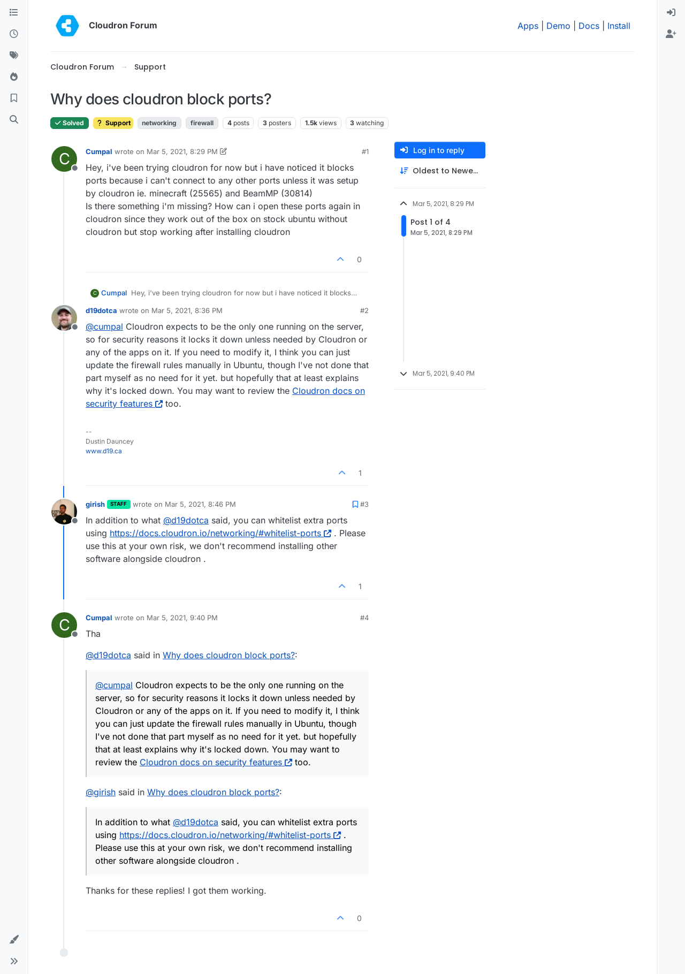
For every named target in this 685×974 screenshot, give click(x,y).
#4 (364, 617)
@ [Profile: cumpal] (104, 326)
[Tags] (14, 55)
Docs (589, 25)
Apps (527, 25)
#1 (365, 151)
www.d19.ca (104, 451)
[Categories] (14, 12)
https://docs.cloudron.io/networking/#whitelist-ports (220, 533)
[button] (14, 939)
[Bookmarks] (14, 98)
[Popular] (14, 77)
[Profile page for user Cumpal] (64, 159)
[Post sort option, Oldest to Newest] (439, 171)
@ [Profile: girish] (101, 792)
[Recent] (14, 34)
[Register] (671, 34)
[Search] (14, 119)
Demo (558, 25)
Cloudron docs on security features (216, 762)
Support (113, 123)
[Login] (671, 12)
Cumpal (99, 151)
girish (95, 504)
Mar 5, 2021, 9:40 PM (182, 617)
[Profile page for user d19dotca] (64, 318)
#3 (364, 504)
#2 (364, 310)
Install (618, 25)
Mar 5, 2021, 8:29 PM (182, 151)
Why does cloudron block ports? (229, 655)
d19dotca (101, 310)
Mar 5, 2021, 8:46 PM (200, 504)
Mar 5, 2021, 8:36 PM (187, 310)
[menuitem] (671, 12)
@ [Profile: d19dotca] (186, 520)
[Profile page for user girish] (64, 511)
